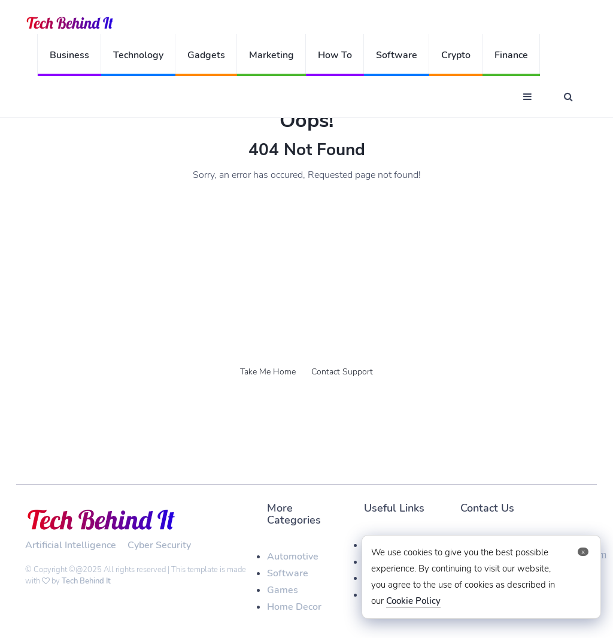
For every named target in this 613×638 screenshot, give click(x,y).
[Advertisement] (306, 272)
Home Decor (294, 606)
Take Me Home (268, 371)
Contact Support (342, 371)
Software (396, 55)
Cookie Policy (413, 601)
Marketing (271, 55)
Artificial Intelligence (70, 545)
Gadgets (206, 55)
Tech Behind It (86, 581)
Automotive (292, 556)
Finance (511, 55)
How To (335, 55)
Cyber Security (159, 545)
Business (69, 55)
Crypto (456, 55)
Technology (138, 55)
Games (282, 590)
